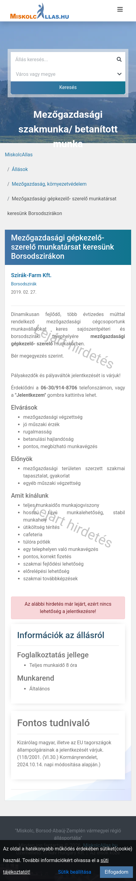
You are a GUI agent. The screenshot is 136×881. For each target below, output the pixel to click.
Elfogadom (116, 872)
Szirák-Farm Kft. (31, 275)
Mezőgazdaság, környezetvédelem (49, 184)
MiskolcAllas (19, 155)
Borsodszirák (24, 284)
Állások (20, 169)
